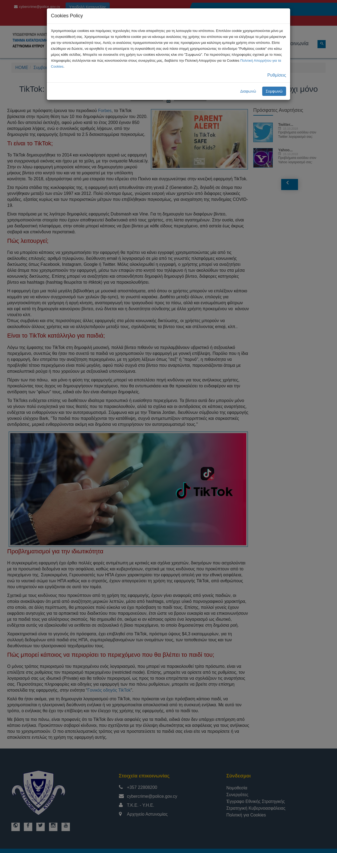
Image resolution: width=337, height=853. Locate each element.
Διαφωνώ (248, 91)
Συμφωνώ (274, 91)
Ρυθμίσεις (276, 75)
